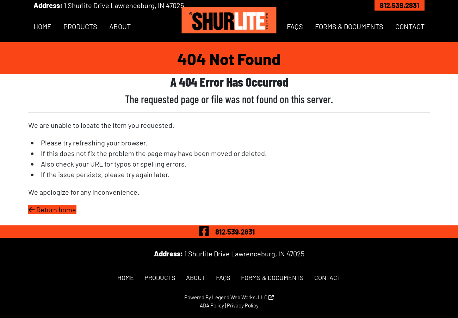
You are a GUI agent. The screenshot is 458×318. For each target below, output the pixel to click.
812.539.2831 (399, 5)
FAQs (295, 26)
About (120, 26)
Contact (410, 26)
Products (80, 26)
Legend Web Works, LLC (243, 297)
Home (42, 26)
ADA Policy (212, 305)
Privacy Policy (243, 305)
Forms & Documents (349, 26)
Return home (52, 209)
